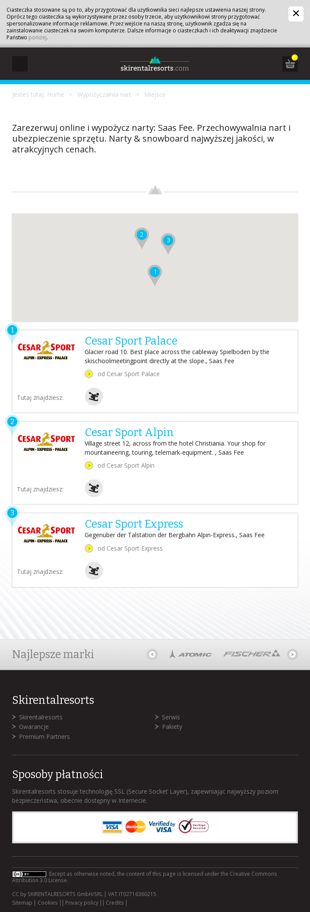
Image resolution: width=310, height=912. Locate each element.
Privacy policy (81, 903)
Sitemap (22, 903)
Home (55, 94)
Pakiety (172, 726)
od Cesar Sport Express (130, 548)
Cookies (48, 903)
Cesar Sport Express (134, 524)
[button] (155, 275)
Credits (115, 903)
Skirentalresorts (41, 717)
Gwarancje (34, 726)
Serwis (171, 717)
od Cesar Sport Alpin (126, 465)
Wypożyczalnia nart (104, 94)
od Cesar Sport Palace (129, 374)
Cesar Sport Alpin (129, 432)
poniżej (37, 37)
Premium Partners (44, 736)
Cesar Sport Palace (131, 341)
